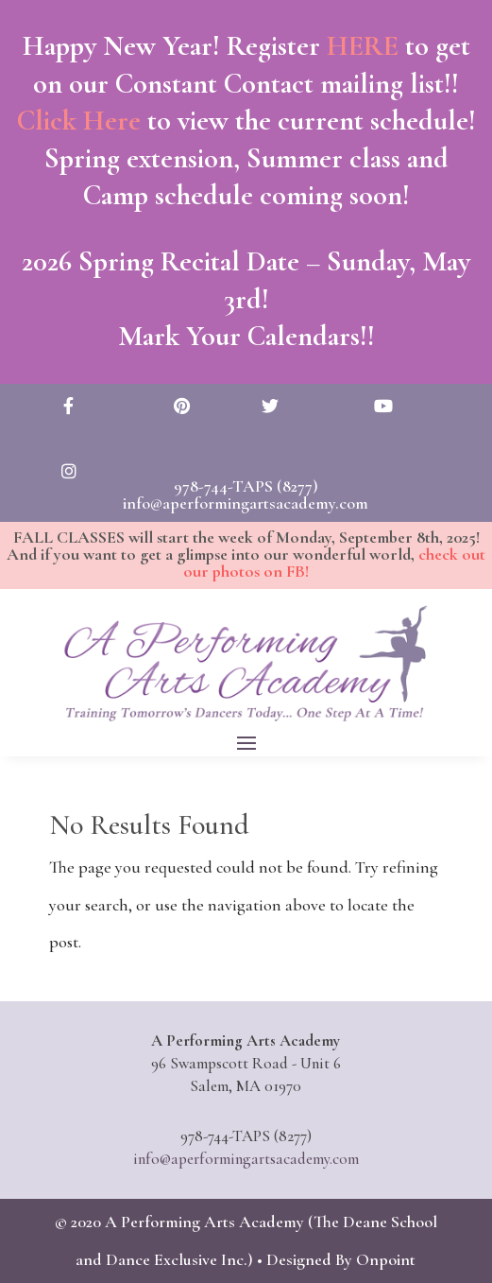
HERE (362, 45)
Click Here (79, 120)
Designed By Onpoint (341, 1259)
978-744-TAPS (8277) (246, 486)
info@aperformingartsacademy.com (245, 503)
